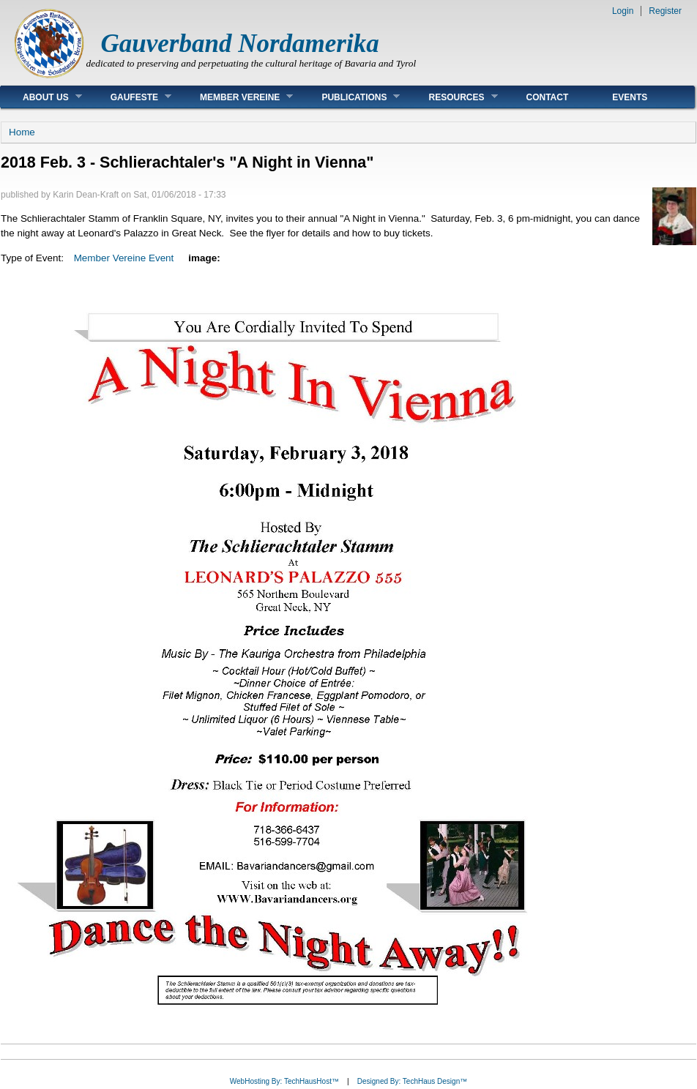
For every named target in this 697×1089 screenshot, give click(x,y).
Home (22, 132)
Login (622, 11)
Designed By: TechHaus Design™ (412, 1081)
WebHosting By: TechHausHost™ (284, 1081)
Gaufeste (130, 96)
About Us (41, 96)
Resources (451, 96)
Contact (547, 97)
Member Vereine (235, 96)
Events (629, 97)
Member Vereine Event (124, 257)
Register (665, 11)
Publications (349, 96)
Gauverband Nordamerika (240, 43)
